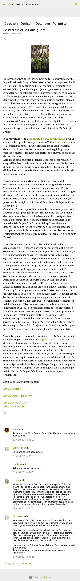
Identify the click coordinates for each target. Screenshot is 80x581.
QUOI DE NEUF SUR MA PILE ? (23, 4)
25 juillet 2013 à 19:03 (23, 440)
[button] (5, 39)
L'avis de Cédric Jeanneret (17, 395)
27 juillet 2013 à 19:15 (23, 557)
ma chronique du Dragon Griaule (47, 138)
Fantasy (7, 407)
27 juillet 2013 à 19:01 (23, 508)
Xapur (16, 429)
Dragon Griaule (46, 339)
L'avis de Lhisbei (12, 388)
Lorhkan (17, 464)
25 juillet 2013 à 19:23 (23, 456)
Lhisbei (16, 480)
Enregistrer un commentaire (18, 563)
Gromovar (18, 448)
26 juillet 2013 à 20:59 (23, 472)
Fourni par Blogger (40, 577)
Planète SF (19, 407)
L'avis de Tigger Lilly (14, 403)
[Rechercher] (76, 4)
